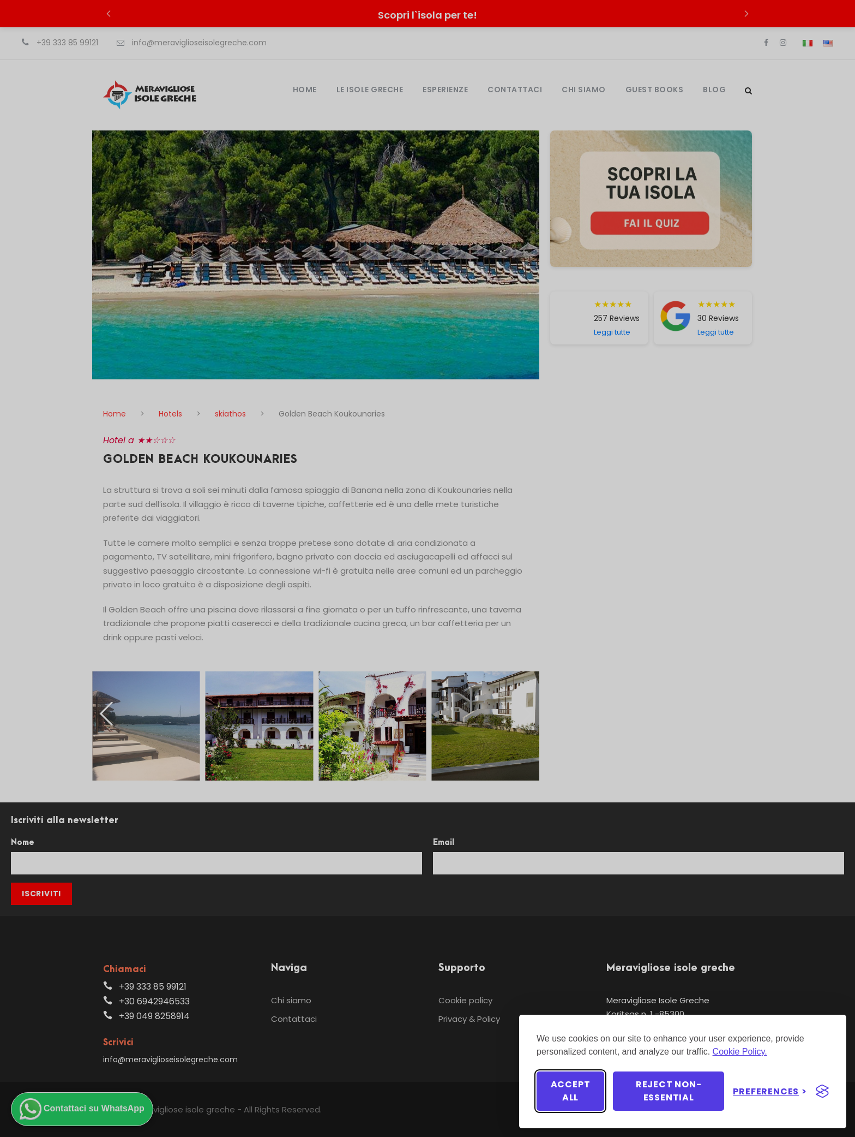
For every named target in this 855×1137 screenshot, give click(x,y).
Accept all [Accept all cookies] (571, 1091)
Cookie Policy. (740, 1051)
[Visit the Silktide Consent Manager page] (822, 1091)
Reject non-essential (669, 1091)
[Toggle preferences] (770, 1091)
